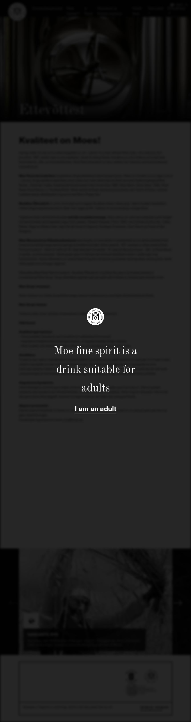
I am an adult (96, 408)
